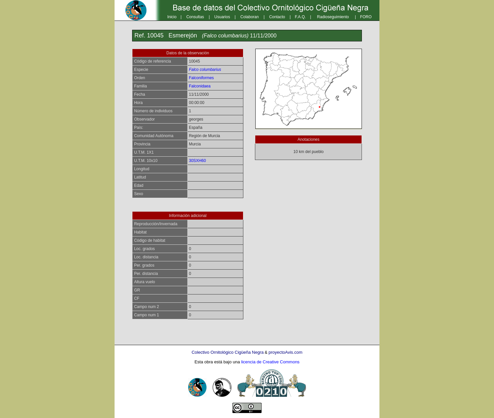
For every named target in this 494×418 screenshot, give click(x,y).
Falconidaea (199, 86)
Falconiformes (201, 78)
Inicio (171, 17)
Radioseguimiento (333, 17)
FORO (366, 17)
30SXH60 (197, 160)
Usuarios (222, 17)
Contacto (277, 17)
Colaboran (249, 17)
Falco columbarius (205, 69)
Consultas (195, 17)
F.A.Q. (300, 17)
